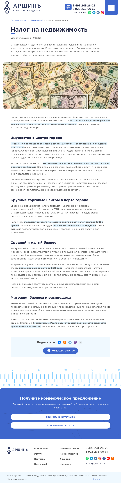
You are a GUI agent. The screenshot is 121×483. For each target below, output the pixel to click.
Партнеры (39, 459)
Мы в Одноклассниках (112, 458)
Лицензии (65, 459)
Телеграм (93, 12)
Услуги (38, 454)
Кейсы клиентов (69, 454)
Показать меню (111, 8)
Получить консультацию (60, 417)
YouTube (108, 458)
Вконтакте (98, 12)
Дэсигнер (97, 479)
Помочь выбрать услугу (60, 425)
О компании (41, 448)
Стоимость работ (69, 448)
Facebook (104, 458)
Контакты (65, 464)
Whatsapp (89, 12)
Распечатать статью (63, 351)
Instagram (102, 12)
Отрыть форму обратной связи (68, 7)
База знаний (40, 464)
